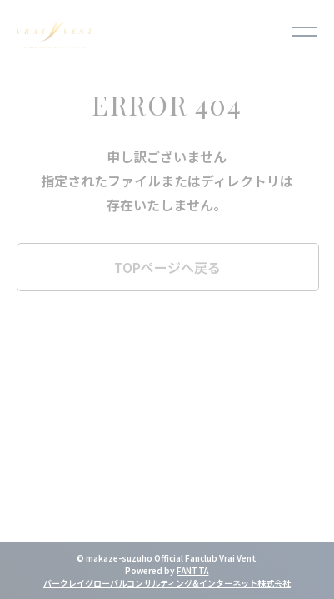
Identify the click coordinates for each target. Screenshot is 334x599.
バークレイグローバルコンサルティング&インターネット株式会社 (167, 583)
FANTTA (192, 570)
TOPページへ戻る (167, 267)
